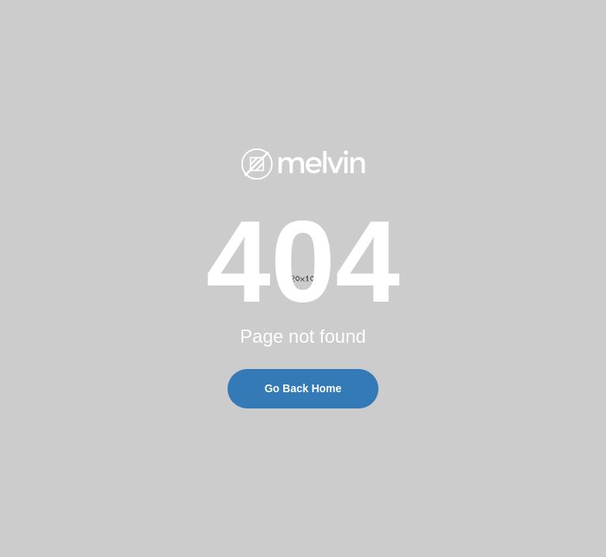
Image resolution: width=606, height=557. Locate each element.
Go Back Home (303, 388)
